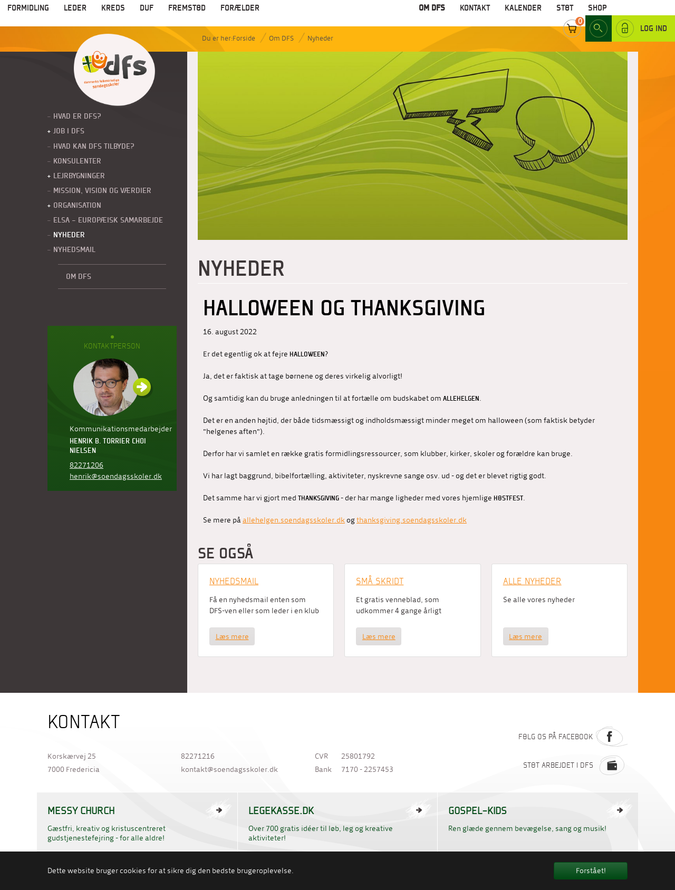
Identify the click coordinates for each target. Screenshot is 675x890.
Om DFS (281, 38)
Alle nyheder (532, 581)
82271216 (198, 756)
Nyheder (320, 38)
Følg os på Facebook (573, 737)
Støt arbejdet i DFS (575, 765)
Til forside (114, 71)
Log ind (641, 15)
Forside (244, 38)
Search (598, 15)
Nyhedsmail (233, 581)
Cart (572, 15)
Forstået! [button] (591, 870)
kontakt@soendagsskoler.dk (229, 769)
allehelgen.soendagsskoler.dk (294, 520)
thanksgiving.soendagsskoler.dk (411, 520)
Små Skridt (379, 581)
